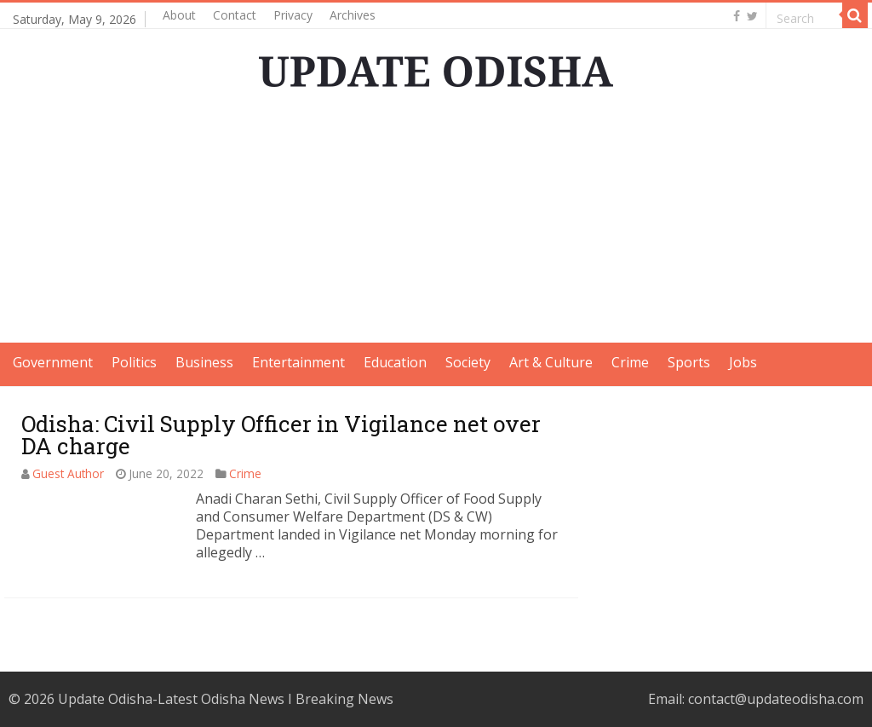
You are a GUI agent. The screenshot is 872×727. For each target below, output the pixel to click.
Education (395, 362)
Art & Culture (551, 362)
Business (204, 362)
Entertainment (298, 362)
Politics (134, 362)
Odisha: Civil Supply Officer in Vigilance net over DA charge (281, 434)
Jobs (743, 362)
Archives (353, 15)
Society (467, 362)
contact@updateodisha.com (775, 698)
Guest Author (68, 473)
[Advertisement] (436, 223)
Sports (689, 362)
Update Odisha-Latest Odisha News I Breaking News (225, 698)
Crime (630, 362)
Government (53, 362)
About (179, 15)
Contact (234, 15)
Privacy (293, 15)
